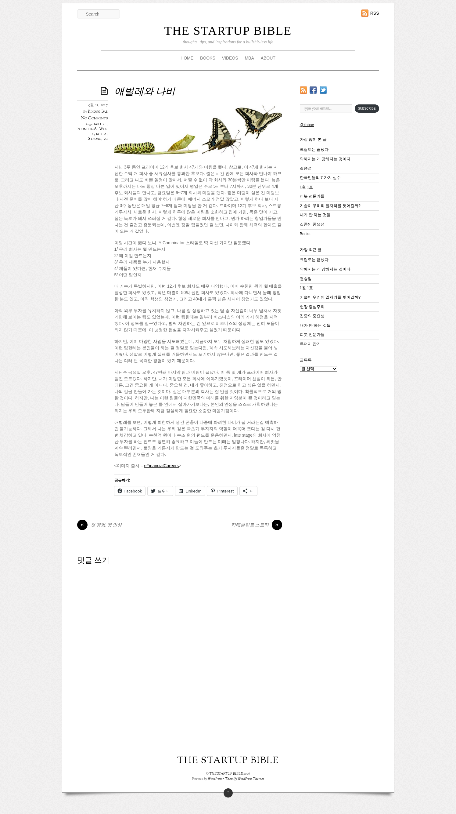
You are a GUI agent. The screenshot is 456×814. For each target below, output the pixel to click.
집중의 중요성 (312, 224)
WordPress (215, 778)
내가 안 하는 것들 (315, 215)
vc (105, 139)
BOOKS (207, 58)
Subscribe (367, 108)
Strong (94, 139)
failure (100, 124)
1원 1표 (306, 187)
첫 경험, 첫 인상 (99, 525)
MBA (249, 58)
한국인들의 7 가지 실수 (320, 178)
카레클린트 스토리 (256, 525)
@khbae (307, 125)
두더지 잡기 (310, 344)
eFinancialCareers (161, 465)
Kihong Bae (98, 111)
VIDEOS (230, 58)
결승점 (306, 168)
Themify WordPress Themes (244, 778)
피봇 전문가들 (312, 196)
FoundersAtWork (92, 131)
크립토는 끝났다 (314, 149)
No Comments (94, 118)
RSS (374, 13)
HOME (187, 58)
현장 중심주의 (312, 307)
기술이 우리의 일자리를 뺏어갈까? (330, 206)
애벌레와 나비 (144, 92)
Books (305, 234)
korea (101, 134)
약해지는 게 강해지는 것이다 (325, 159)
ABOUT (268, 58)
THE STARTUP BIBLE (228, 31)
